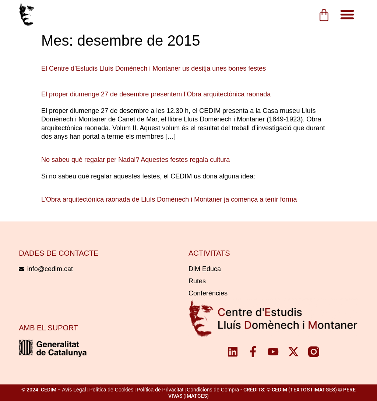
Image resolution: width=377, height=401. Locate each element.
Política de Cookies (111, 390)
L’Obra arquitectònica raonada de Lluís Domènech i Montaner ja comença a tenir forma (169, 199)
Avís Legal (74, 390)
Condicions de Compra (213, 390)
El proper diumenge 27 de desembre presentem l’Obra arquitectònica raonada (156, 94)
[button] (347, 14)
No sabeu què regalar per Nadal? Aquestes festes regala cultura (135, 159)
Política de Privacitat (160, 390)
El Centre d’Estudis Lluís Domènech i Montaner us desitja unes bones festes (153, 68)
